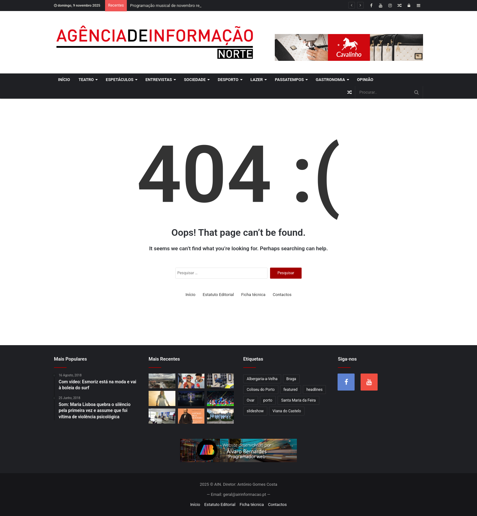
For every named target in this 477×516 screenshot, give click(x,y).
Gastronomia (330, 79)
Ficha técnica (253, 294)
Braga (291, 379)
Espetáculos (119, 79)
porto (268, 400)
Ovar (251, 400)
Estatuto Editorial (218, 294)
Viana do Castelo (287, 411)
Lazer (256, 79)
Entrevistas (158, 79)
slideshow (255, 411)
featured (291, 389)
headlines (314, 389)
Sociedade (195, 79)
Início (64, 79)
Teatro (86, 79)
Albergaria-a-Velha (262, 379)
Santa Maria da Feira (298, 400)
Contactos (282, 294)
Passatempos (289, 79)
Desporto (228, 79)
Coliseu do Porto (261, 389)
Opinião (365, 79)
